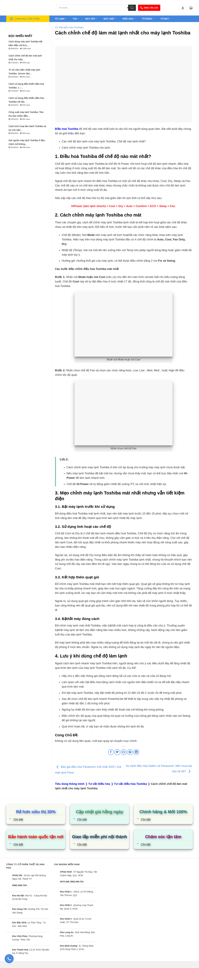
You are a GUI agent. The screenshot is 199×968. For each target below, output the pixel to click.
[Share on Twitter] (117, 752)
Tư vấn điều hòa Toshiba (69, 28)
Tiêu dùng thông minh (69, 783)
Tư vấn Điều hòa (99, 783)
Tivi (76, 18)
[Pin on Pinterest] (130, 752)
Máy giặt (110, 18)
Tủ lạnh (61, 18)
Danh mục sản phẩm (24, 18)
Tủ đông (148, 18)
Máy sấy (91, 18)
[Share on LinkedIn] (136, 752)
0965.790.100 (149, 7)
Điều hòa (129, 18)
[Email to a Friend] (124, 752)
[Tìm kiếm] (132, 8)
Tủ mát (165, 18)
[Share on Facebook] (111, 752)
